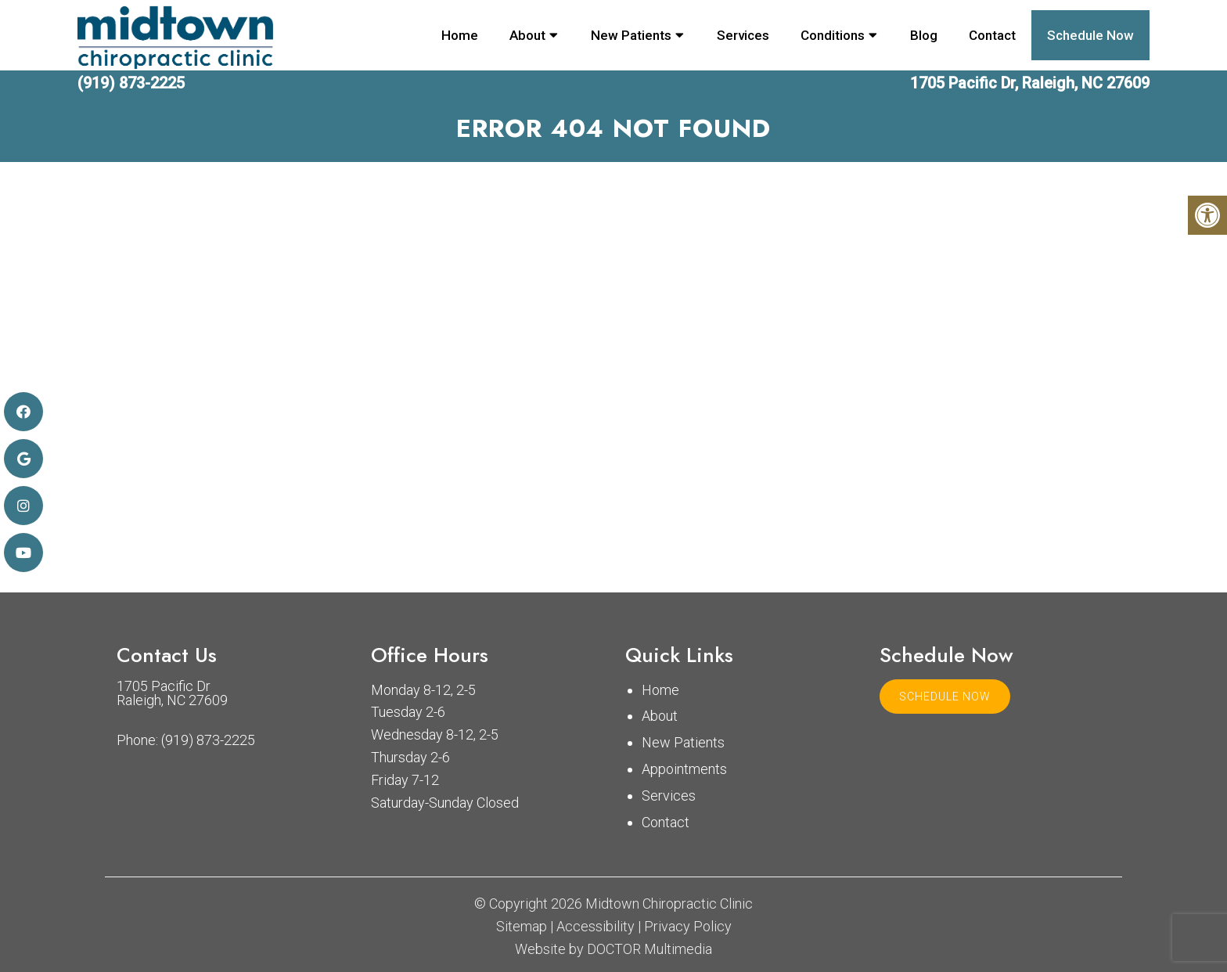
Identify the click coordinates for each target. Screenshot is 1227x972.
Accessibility (595, 927)
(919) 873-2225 (131, 83)
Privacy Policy (688, 927)
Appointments (684, 769)
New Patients (631, 35)
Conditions (833, 35)
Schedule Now (1090, 35)
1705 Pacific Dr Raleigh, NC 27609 (172, 693)
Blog (923, 35)
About (527, 35)
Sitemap (521, 927)
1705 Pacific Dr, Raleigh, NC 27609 (1030, 83)
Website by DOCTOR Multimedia (613, 949)
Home (459, 35)
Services (743, 35)
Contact (992, 35)
